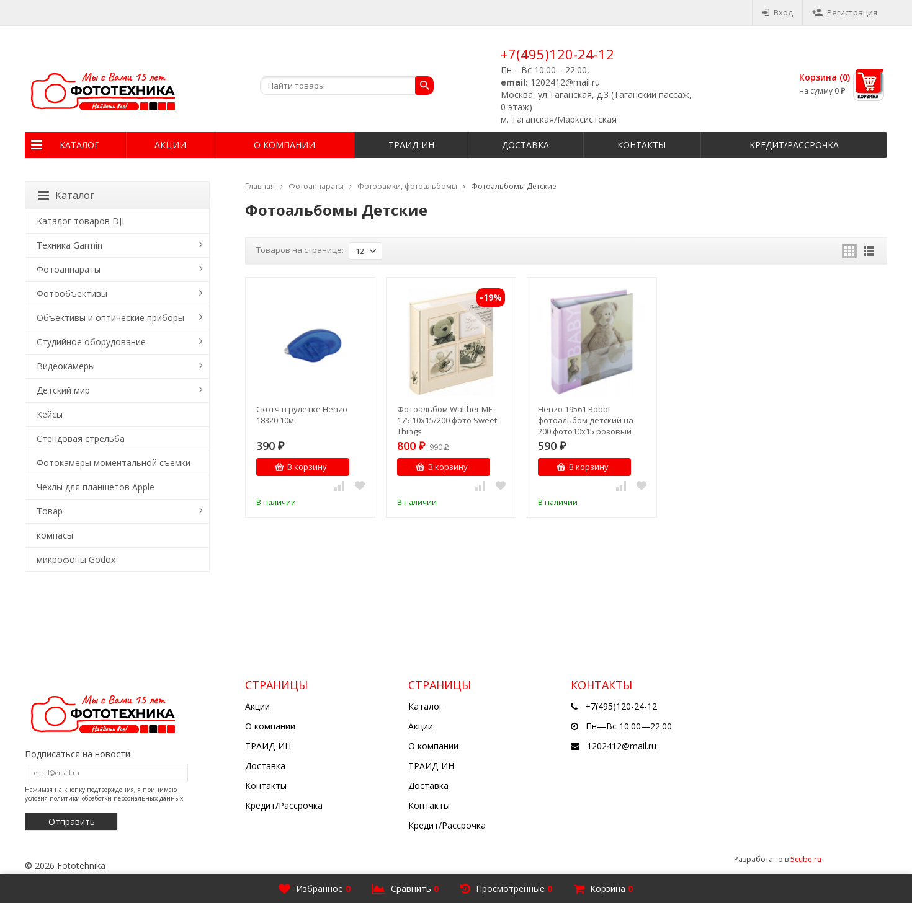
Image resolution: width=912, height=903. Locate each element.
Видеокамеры (66, 366)
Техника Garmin (69, 245)
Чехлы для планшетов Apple (95, 487)
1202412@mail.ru (621, 746)
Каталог (79, 145)
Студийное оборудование (91, 342)
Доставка (525, 145)
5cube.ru (805, 859)
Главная (260, 186)
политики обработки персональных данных (116, 798)
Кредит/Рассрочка (794, 145)
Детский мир (63, 390)
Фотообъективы (72, 293)
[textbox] (347, 85)
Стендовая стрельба (81, 438)
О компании (284, 145)
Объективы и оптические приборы (110, 318)
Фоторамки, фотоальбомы (407, 186)
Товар (50, 511)
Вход (777, 12)
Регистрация (844, 12)
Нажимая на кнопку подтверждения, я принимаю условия (104, 794)
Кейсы (50, 414)
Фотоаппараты (316, 186)
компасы (55, 535)
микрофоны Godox (76, 559)
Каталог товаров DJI (80, 221)
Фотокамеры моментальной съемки (113, 463)
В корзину (300, 466)
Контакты (641, 145)
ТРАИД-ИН (411, 145)
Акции (170, 145)
